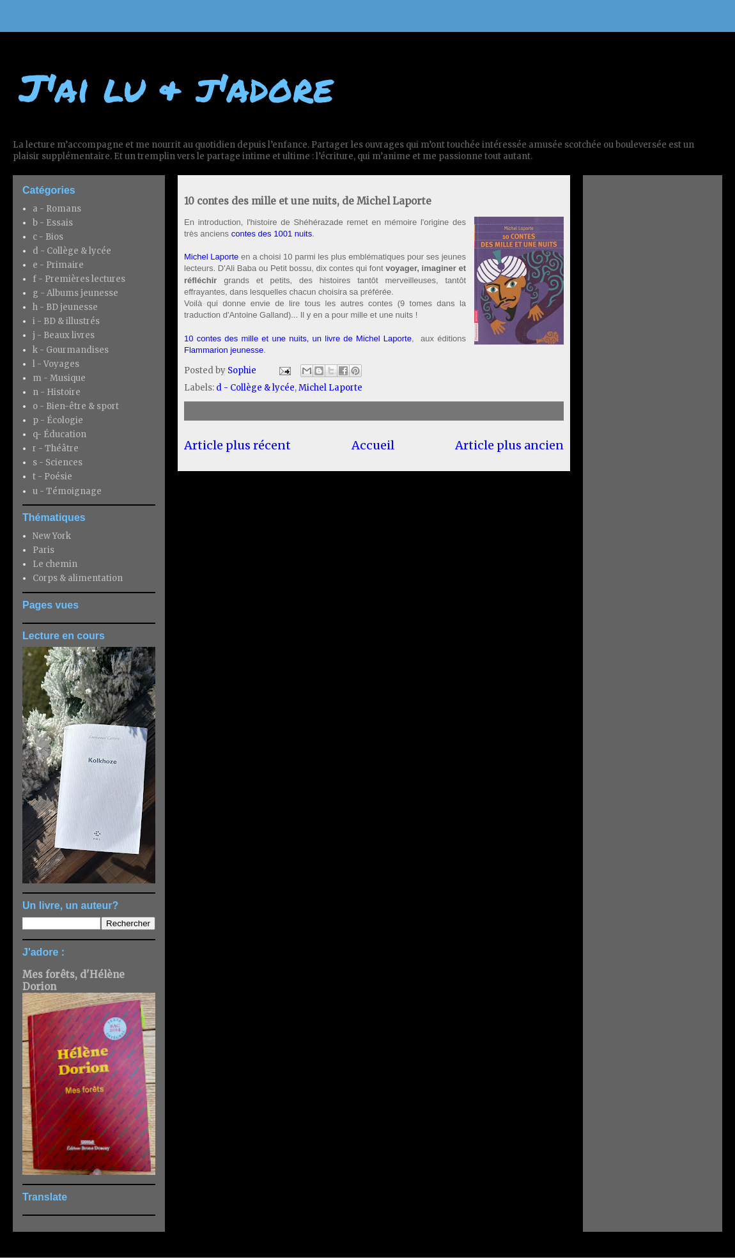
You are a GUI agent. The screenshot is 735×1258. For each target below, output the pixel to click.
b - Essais (53, 222)
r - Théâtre (56, 448)
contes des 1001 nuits (271, 233)
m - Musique (59, 378)
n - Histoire (57, 392)
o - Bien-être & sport (76, 406)
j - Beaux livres (64, 335)
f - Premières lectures (79, 279)
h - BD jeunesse (65, 307)
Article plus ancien (509, 445)
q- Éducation (59, 434)
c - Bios (48, 236)
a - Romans (57, 208)
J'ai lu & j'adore (176, 86)
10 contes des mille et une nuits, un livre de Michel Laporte (298, 338)
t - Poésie (52, 476)
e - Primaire (58, 265)
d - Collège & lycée (255, 387)
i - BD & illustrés (66, 321)
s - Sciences (57, 462)
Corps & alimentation (78, 578)
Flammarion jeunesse (223, 350)
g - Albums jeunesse (75, 293)
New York (52, 536)
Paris (43, 550)
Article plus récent (237, 445)
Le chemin (55, 564)
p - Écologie (58, 420)
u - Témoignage (67, 491)
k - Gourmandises (71, 350)
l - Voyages (56, 364)
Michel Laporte (211, 256)
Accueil (373, 445)
